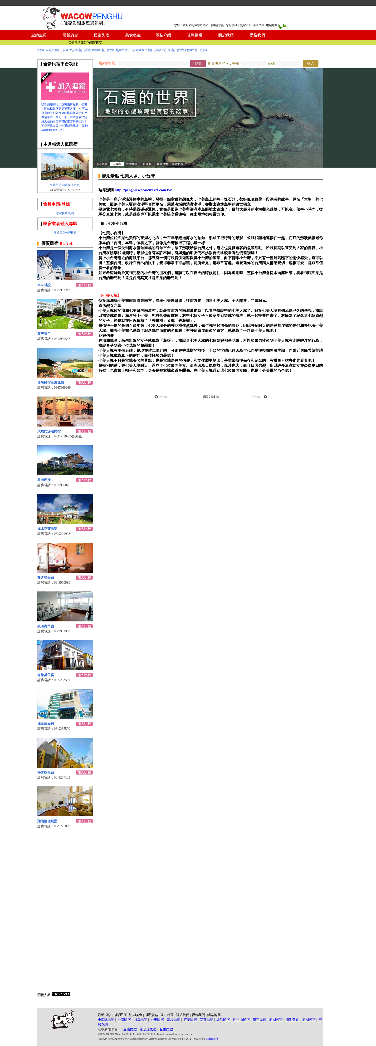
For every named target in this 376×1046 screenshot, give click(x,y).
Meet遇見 (44, 285)
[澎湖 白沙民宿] (188, 50)
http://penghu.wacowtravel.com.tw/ (143, 190)
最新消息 (104, 1015)
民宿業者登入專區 (60, 223)
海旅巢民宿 (45, 675)
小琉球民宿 (106, 1020)
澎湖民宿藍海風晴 (50, 382)
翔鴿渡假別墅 (47, 821)
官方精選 (167, 1015)
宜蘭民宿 (190, 1020)
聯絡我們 (198, 1015)
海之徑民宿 (45, 772)
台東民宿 (157, 1020)
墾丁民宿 (259, 1020)
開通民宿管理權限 (65, 232)
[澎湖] (204, 50)
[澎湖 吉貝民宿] (48, 50)
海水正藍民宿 (47, 529)
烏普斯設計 (212, 1038)
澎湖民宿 (258, 25)
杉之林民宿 (45, 577)
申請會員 (218, 25)
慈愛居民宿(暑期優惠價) (65, 185)
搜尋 (198, 63)
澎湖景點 (151, 1015)
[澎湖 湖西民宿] (141, 50)
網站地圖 (272, 25)
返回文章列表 (211, 396)
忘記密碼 (231, 25)
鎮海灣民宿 (45, 626)
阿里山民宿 (241, 1020)
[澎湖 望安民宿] (71, 50)
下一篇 (255, 396)
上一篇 (162, 396)
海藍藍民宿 (45, 724)
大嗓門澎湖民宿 (49, 431)
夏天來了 (44, 334)
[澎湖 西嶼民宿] (94, 50)
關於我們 (182, 1015)
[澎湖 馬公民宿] (164, 50)
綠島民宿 (140, 1020)
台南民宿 (124, 1020)
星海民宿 (44, 480)
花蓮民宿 (206, 1020)
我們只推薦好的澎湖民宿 (85, 42)
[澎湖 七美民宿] (118, 50)
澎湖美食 (135, 1015)
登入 (310, 63)
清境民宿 (173, 1020)
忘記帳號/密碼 (65, 213)
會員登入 (245, 25)
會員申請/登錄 (56, 204)
